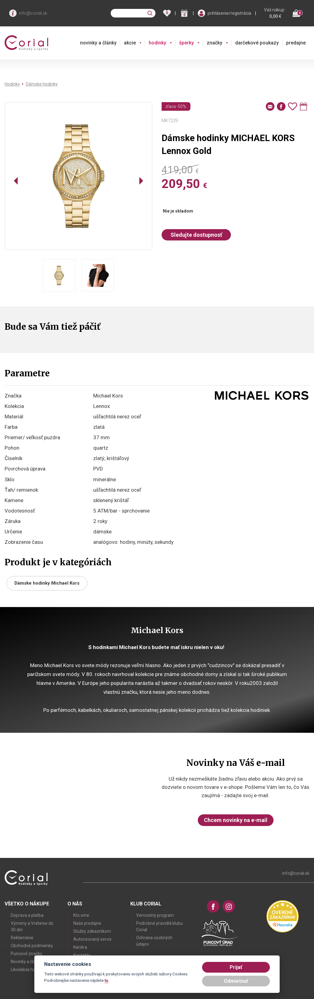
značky (214, 43)
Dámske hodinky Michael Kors (46, 583)
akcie (130, 43)
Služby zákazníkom (92, 931)
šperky (186, 43)
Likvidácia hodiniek (29, 969)
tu (106, 980)
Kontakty (81, 955)
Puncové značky (26, 953)
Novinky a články (26, 961)
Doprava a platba (27, 915)
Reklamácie (22, 937)
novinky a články (98, 43)
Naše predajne (87, 923)
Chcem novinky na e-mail (235, 820)
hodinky (157, 43)
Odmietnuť (236, 981)
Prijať (236, 967)
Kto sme (81, 915)
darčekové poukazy (257, 43)
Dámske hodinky (42, 84)
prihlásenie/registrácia (229, 13)
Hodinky (12, 84)
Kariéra (80, 947)
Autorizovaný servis (92, 939)
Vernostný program (155, 915)
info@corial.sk (33, 13)
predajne (296, 43)
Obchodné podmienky (32, 945)
